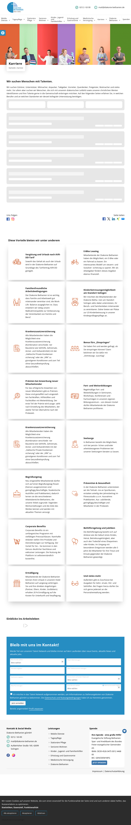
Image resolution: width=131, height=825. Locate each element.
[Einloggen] (18, 703)
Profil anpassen (36, 708)
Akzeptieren (27, 813)
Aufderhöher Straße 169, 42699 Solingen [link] (25, 747)
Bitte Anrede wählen (17, 660)
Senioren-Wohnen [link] (43, 19)
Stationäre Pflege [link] (31, 19)
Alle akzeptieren (10, 813)
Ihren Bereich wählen (73, 685)
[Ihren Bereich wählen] (78, 688)
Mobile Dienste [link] (4, 19)
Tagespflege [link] (17, 19)
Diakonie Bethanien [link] (113, 19)
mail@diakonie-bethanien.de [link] (111, 7)
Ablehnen (41, 813)
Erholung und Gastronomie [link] (72, 19)
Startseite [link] (12, 68)
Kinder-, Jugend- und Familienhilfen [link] (57, 19)
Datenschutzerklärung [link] (114, 771)
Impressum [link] (97, 771)
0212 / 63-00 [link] (16, 737)
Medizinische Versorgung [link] (88, 19)
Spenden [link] (126, 19)
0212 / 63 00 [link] (84, 7)
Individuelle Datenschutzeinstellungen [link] (13, 820)
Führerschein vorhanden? (78, 677)
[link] (3, 33)
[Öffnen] (62, 661)
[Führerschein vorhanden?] (78, 679)
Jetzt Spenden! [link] (99, 762)
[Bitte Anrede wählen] (21, 662)
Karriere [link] (101, 19)
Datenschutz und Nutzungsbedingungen (63, 697)
